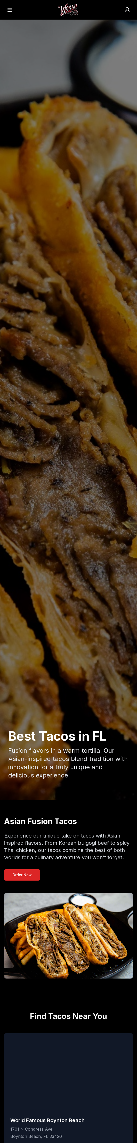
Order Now (22, 875)
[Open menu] (9, 9)
